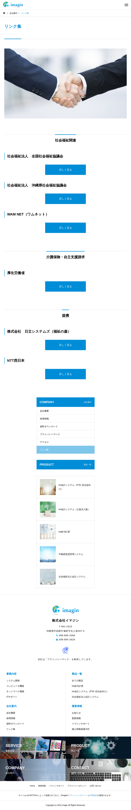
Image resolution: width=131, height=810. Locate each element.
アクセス (44, 442)
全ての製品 (77, 680)
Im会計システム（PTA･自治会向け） (90, 691)
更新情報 (76, 718)
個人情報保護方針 (81, 729)
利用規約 (93, 795)
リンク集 (10, 729)
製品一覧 (77, 673)
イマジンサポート (81, 723)
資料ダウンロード (49, 426)
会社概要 (44, 411)
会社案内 (11, 706)
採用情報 (44, 418)
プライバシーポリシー (76, 786)
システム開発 (13, 680)
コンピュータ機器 (15, 686)
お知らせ (76, 713)
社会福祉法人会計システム (85, 697)
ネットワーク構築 (15, 691)
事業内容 (11, 673)
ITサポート (11, 697)
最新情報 (77, 706)
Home (32, 786)
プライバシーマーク (50, 434)
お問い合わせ (95, 786)
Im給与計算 (77, 686)
